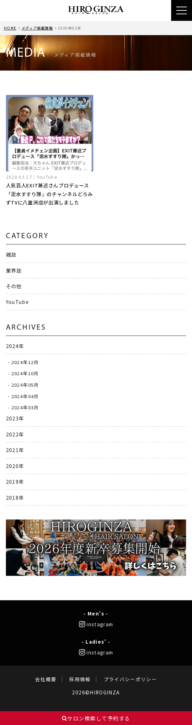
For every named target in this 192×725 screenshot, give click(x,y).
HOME (10, 28)
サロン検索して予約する (96, 718)
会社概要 (45, 679)
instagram (96, 624)
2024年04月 (25, 396)
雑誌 (11, 254)
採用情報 (79, 679)
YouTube (17, 301)
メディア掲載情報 (37, 28)
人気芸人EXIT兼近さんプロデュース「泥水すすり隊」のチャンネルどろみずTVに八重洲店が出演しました (49, 194)
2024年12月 (25, 362)
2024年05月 (25, 384)
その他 (14, 286)
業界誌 (14, 270)
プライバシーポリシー (130, 679)
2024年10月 (25, 373)
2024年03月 (25, 407)
